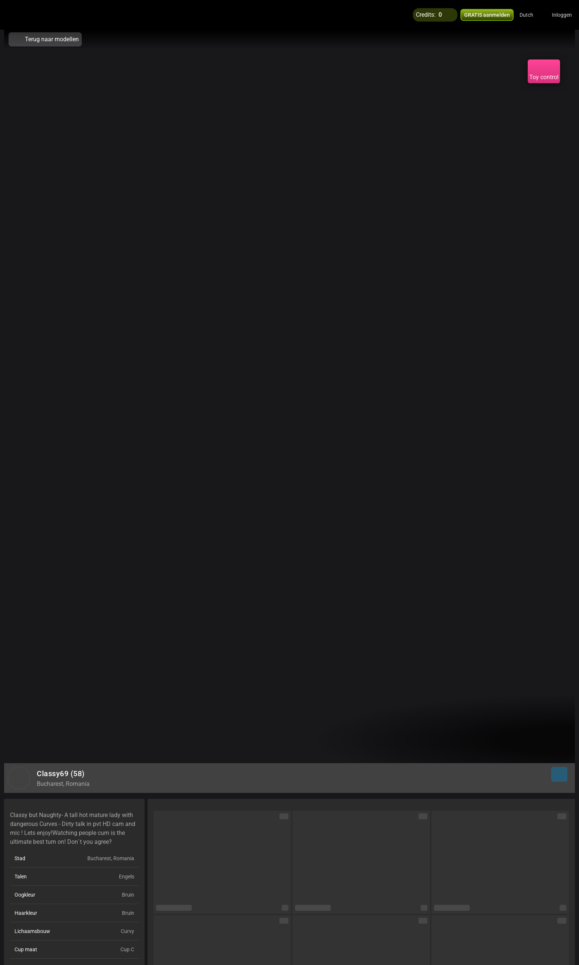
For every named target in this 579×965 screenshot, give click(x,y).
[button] (531, 14)
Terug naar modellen (45, 39)
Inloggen (562, 15)
